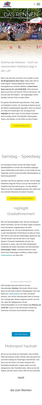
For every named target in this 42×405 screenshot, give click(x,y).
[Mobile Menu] (38, 4)
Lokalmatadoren (7, 255)
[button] (1, 140)
